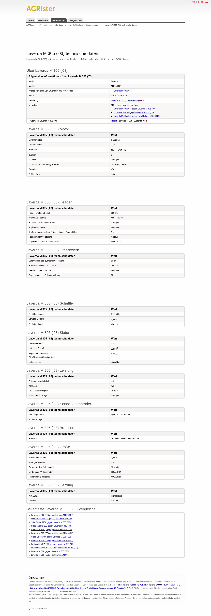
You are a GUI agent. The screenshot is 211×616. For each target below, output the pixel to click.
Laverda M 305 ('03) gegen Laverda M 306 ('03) (52, 533)
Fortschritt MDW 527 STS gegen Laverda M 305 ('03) (54, 548)
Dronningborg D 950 (65, 588)
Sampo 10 (111, 588)
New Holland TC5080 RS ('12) (130, 585)
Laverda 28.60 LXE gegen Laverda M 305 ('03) (51, 519)
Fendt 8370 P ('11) (124, 588)
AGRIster (30, 25)
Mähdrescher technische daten (51, 25)
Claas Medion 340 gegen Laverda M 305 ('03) (134, 112)
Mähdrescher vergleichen (122, 105)
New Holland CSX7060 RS (45, 588)
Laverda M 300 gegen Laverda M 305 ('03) (50, 551)
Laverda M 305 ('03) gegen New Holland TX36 (51, 529)
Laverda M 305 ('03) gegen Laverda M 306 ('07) (52, 515)
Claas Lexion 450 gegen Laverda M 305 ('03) (51, 537)
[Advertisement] (105, 38)
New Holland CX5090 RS (154, 585)
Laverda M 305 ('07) (122, 91)
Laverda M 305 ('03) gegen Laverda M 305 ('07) (134, 109)
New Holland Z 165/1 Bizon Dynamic (90, 588)
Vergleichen (76, 20)
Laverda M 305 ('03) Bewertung (125, 100)
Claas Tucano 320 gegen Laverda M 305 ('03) (51, 526)
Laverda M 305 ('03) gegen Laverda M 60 (49, 555)
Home (31, 20)
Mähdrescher (58, 20)
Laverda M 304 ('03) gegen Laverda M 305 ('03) (52, 540)
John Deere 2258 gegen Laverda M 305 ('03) (51, 522)
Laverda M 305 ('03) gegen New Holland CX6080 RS (137, 116)
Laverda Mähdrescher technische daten (84, 25)
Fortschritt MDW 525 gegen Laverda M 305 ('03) (52, 544)
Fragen (114, 121)
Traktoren (43, 20)
